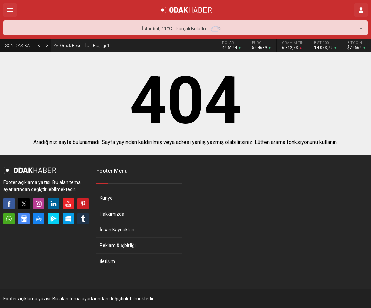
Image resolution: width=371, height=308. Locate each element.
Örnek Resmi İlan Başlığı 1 (84, 45)
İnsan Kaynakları (117, 229)
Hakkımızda (112, 214)
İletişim (107, 261)
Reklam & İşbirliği (118, 245)
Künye (106, 198)
